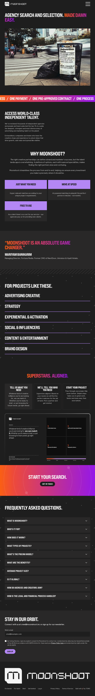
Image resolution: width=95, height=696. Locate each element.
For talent (17, 688)
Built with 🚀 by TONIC (83, 688)
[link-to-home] (16, 4)
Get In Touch (47, 484)
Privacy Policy (55, 688)
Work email (9, 630)
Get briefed (32, 688)
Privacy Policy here (57, 643)
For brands (8, 688)
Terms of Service (67, 688)
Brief (24, 688)
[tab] (18, 396)
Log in (40, 688)
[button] (87, 4)
